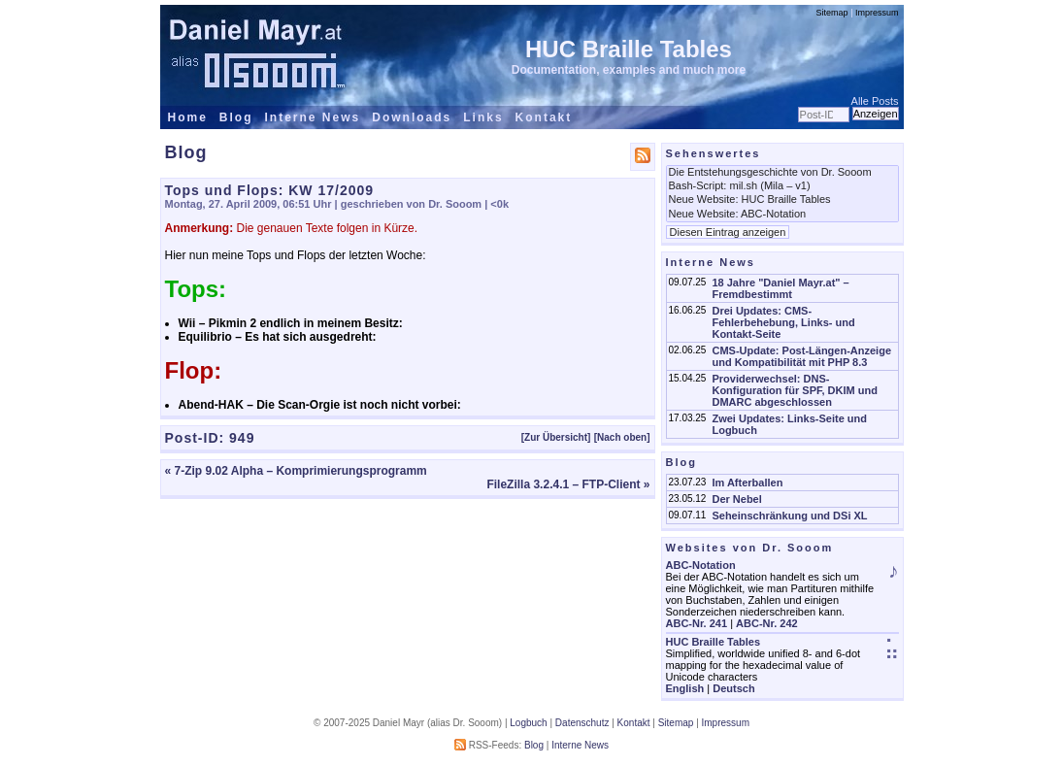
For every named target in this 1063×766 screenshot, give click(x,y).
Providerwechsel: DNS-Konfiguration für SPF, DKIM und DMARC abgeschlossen (794, 390)
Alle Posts (875, 101)
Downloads (411, 117)
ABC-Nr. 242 (767, 623)
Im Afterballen (747, 482)
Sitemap (832, 12)
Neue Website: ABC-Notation (782, 214)
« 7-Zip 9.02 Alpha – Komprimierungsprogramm (296, 471)
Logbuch (528, 722)
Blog (236, 117)
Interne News (313, 117)
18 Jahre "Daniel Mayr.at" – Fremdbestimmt (780, 288)
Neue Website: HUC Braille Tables (782, 200)
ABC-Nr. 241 (697, 623)
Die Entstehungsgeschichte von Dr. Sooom (782, 173)
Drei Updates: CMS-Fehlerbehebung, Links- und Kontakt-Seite (783, 322)
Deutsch (733, 688)
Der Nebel (736, 499)
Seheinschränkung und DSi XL (789, 515)
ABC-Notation (701, 565)
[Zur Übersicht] (556, 437)
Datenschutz (582, 722)
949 (241, 438)
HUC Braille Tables (628, 49)
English (685, 688)
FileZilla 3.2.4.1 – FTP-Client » (567, 484)
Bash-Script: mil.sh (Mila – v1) (782, 186)
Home (188, 117)
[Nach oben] (622, 437)
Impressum (877, 12)
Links (483, 117)
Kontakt (544, 117)
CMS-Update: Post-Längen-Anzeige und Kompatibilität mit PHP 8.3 (801, 356)
